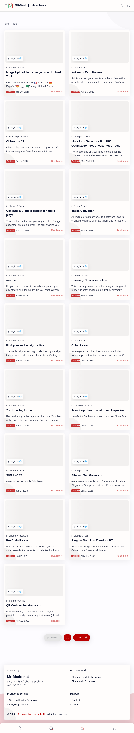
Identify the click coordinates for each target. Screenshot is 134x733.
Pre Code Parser (17, 540)
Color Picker (79, 345)
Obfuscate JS (15, 141)
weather (11, 280)
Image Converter (82, 210)
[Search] (122, 5)
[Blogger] (78, 137)
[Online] (21, 67)
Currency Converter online (89, 280)
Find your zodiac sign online (25, 345)
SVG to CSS (14, 475)
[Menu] (83, 728)
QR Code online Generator (24, 605)
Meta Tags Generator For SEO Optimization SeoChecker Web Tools (95, 143)
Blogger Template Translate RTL (92, 540)
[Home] (67, 637)
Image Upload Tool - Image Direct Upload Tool (33, 74)
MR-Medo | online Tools (30, 5)
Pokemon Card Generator (88, 72)
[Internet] (13, 67)
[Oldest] (81, 637)
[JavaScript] (15, 137)
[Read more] (57, 91)
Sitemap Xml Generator (87, 475)
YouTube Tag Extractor (21, 410)
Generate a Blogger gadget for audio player (30, 213)
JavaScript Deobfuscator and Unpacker (97, 410)
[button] (128, 5)
